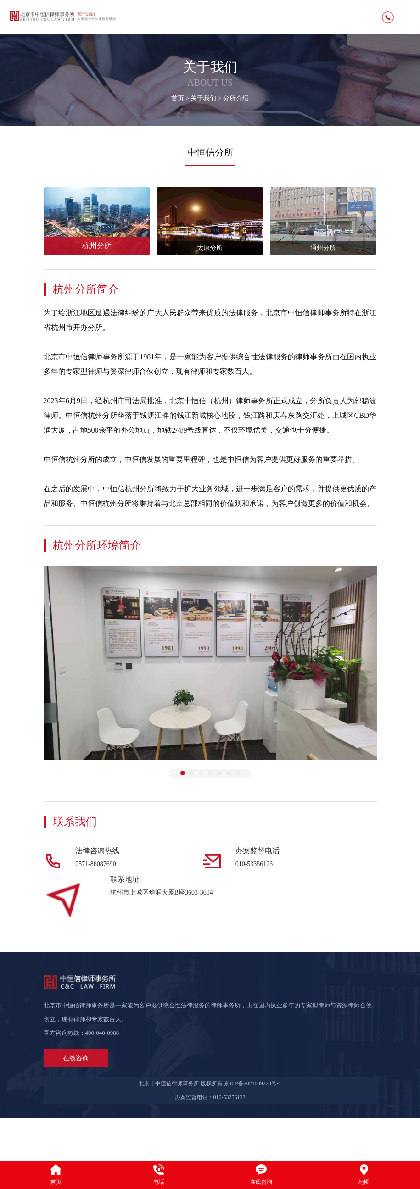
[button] (182, 773)
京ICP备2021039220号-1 (252, 1127)
